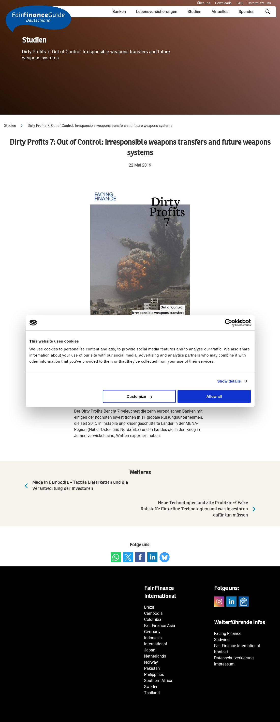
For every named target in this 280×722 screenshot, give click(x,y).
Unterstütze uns (259, 3)
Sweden (151, 686)
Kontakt (221, 651)
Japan (149, 650)
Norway (151, 662)
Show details (229, 381)
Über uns (203, 3)
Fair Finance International (237, 645)
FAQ (239, 3)
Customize (139, 396)
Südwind (222, 639)
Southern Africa (158, 680)
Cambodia (153, 613)
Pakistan (152, 668)
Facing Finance (227, 633)
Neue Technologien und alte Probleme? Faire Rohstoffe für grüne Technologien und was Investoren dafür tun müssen (199, 509)
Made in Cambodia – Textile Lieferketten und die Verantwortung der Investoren (75, 485)
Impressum (224, 664)
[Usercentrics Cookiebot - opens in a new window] (228, 322)
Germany (152, 631)
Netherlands (155, 656)
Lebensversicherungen (156, 11)
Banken (119, 11)
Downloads (223, 3)
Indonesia (153, 637)
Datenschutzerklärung (234, 658)
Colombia (152, 619)
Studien (194, 11)
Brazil (149, 607)
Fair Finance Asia (159, 625)
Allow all (214, 396)
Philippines (154, 674)
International (155, 644)
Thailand (152, 692)
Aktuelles (220, 11)
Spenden (247, 11)
